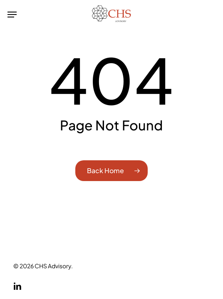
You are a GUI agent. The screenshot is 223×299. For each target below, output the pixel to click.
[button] (12, 14)
